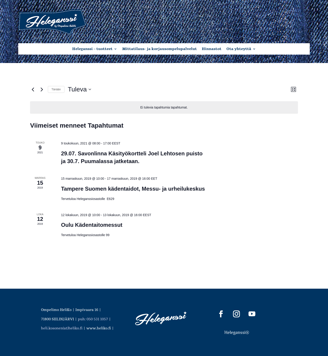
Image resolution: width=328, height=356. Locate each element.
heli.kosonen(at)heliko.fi (61, 328)
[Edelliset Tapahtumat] (33, 89)
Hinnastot (211, 49)
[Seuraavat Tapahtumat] (41, 89)
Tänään (56, 89)
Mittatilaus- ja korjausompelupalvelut (159, 49)
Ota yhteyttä (238, 49)
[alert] (164, 107)
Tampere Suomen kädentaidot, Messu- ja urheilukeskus (133, 189)
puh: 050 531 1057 (93, 319)
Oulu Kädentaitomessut (91, 225)
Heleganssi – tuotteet (92, 49)
